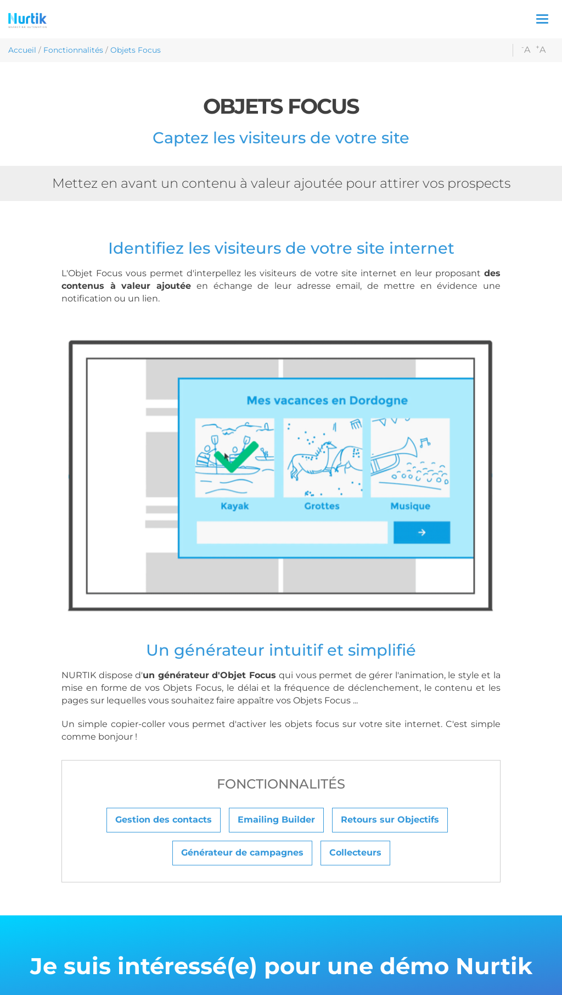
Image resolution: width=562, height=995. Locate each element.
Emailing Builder (276, 819)
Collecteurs (355, 852)
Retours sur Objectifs (390, 819)
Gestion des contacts (163, 819)
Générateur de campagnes (242, 852)
